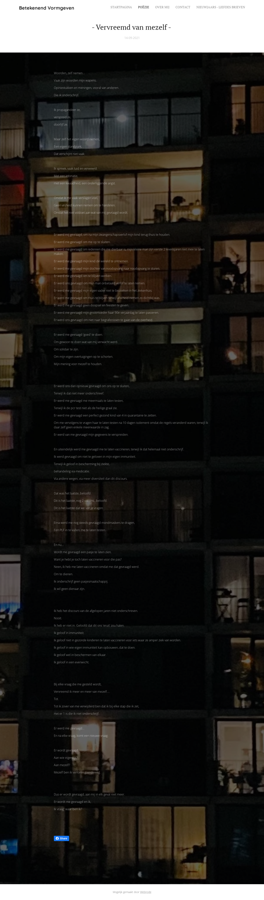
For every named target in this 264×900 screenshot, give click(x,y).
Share (61, 838)
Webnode (145, 892)
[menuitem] (222, 7)
